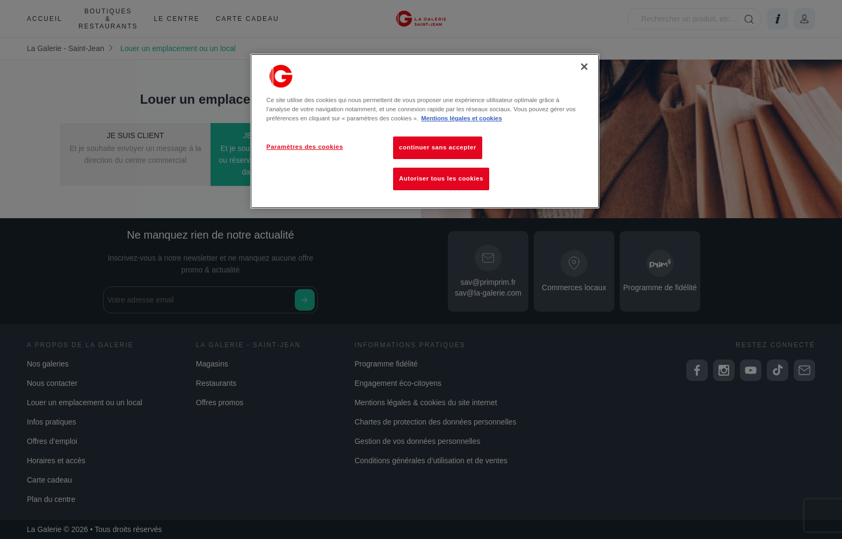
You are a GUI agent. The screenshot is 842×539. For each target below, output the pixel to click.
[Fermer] (584, 66)
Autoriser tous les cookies (441, 178)
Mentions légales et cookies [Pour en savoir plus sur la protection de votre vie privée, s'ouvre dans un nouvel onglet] (461, 118)
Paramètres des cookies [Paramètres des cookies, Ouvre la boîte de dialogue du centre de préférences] (304, 146)
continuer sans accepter (437, 147)
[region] (424, 131)
